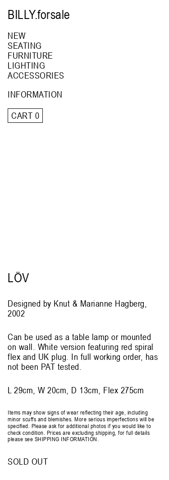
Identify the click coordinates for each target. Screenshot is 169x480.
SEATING (25, 45)
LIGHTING (26, 65)
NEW (17, 35)
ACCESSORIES (36, 75)
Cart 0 (25, 115)
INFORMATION (35, 94)
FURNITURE (30, 55)
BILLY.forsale (39, 14)
